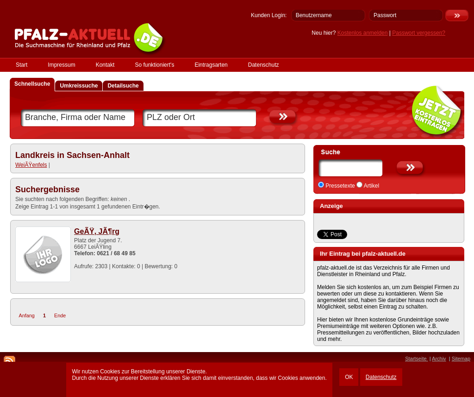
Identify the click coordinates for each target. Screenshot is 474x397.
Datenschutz (381, 377)
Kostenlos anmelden (362, 33)
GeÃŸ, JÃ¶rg (96, 231)
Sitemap (461, 358)
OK (349, 377)
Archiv (439, 358)
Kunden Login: (269, 15)
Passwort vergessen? (418, 33)
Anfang (27, 315)
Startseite (416, 358)
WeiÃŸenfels (31, 165)
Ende (60, 315)
